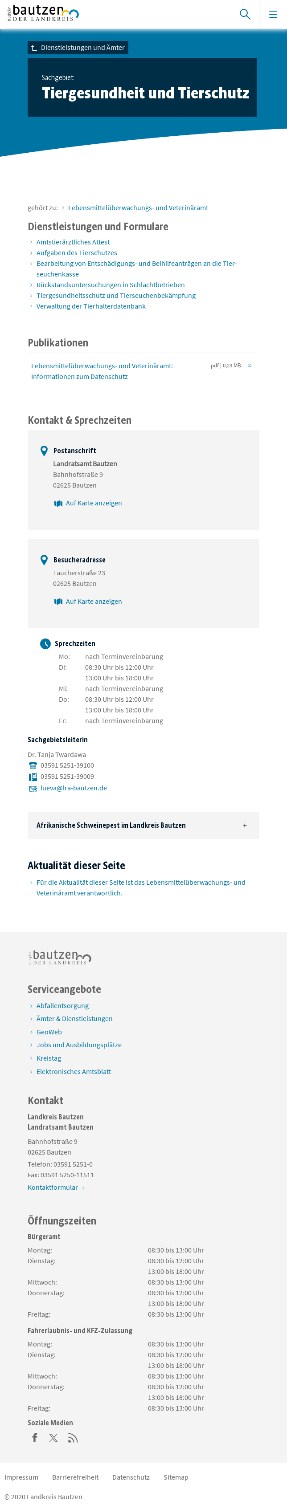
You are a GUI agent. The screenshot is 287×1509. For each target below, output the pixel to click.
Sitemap (176, 1476)
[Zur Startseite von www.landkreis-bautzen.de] (113, 14)
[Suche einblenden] (245, 14)
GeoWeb (49, 1031)
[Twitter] (54, 1436)
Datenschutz (131, 1476)
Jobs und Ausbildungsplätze (79, 1044)
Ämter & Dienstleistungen (75, 1018)
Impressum (21, 1476)
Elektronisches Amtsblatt (74, 1071)
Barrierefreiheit (75, 1476)
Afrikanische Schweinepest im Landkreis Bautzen (111, 825)
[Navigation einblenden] (273, 14)
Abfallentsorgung (63, 1005)
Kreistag (49, 1057)
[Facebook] (35, 1436)
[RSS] (73, 1436)
